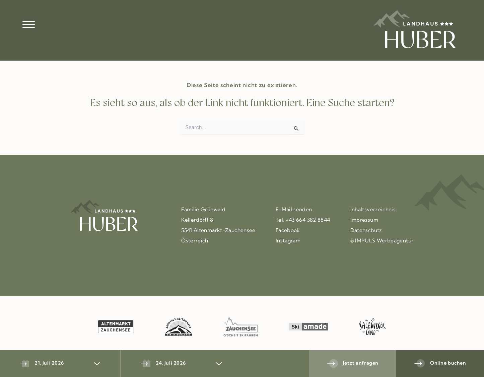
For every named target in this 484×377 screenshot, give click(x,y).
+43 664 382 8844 (308, 220)
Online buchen (448, 363)
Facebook (288, 230)
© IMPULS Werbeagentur (382, 241)
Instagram (288, 241)
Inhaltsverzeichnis (373, 210)
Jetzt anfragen (360, 363)
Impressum (364, 220)
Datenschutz (366, 230)
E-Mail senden (294, 210)
